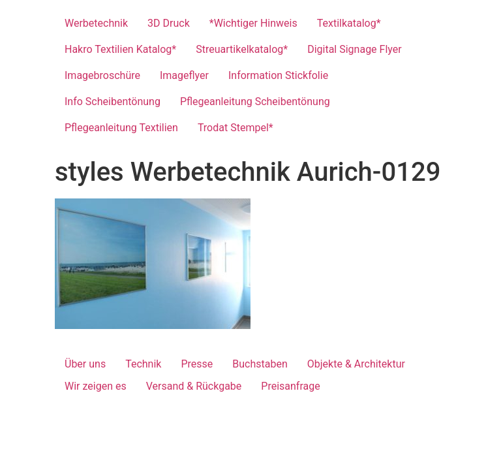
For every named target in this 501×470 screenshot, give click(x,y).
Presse (197, 364)
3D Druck (168, 23)
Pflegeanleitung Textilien (121, 127)
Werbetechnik (96, 23)
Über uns (85, 364)
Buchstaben (259, 364)
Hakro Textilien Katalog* (120, 49)
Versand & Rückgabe (194, 386)
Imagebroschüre (102, 75)
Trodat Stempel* (235, 127)
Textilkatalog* (349, 23)
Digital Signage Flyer (354, 49)
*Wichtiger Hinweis (253, 23)
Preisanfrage (290, 386)
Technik (143, 364)
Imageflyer (184, 75)
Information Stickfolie (278, 75)
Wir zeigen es (96, 386)
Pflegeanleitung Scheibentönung (255, 101)
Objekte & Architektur (356, 364)
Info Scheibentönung (112, 101)
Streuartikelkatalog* (242, 49)
